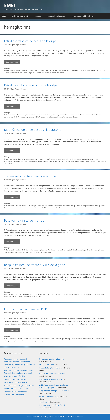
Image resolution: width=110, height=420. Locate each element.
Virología (40, 16)
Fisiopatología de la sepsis (14, 395)
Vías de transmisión (73, 70)
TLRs (102, 294)
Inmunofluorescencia (11, 73)
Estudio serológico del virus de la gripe (30, 85)
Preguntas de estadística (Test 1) (52, 405)
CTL (34, 294)
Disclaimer (72, 417)
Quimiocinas (8, 208)
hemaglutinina (40, 70)
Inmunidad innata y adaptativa (51, 359)
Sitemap (80, 417)
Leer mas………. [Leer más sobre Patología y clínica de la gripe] (12, 241)
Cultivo (75, 117)
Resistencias (50, 70)
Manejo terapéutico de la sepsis (17, 388)
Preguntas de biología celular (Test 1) (54, 390)
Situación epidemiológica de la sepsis (19, 385)
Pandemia (71, 161)
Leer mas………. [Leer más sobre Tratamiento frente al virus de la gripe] (12, 197)
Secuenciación (96, 70)
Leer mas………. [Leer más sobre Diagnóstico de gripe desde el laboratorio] (12, 150)
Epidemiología (48, 161)
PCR (20, 73)
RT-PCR (87, 70)
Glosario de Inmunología (49, 396)
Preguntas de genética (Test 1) (51, 379)
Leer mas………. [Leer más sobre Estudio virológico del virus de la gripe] (12, 62)
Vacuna (24, 206)
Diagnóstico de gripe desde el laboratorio (32, 129)
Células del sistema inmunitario (52, 373)
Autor (65, 417)
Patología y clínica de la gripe (24, 220)
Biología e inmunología (22, 16)
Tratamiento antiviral (32, 208)
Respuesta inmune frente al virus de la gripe (34, 265)
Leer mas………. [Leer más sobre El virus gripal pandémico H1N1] (12, 330)
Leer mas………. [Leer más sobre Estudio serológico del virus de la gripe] (12, 106)
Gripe (8, 68)
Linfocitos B (10, 206)
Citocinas (18, 294)
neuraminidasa (60, 70)
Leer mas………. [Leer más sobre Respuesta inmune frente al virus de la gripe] (12, 286)
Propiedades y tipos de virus (50, 368)
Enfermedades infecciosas (59, 16)
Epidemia (16, 70)
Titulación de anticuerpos (48, 117)
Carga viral (31, 73)
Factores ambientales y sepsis (16, 382)
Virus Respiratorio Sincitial (14, 376)
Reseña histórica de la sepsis (15, 391)
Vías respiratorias (28, 117)
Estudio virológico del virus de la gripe (30, 41)
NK (37, 296)
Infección (9, 70)
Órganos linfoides (46, 364)
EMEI (9, 5)
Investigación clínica (27, 70)
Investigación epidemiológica (85, 16)
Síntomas (18, 206)
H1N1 (83, 70)
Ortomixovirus (41, 73)
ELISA (37, 117)
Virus (103, 70)
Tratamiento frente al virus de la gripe (30, 176)
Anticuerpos (21, 115)
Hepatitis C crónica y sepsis (15, 379)
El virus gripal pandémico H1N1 (26, 309)
